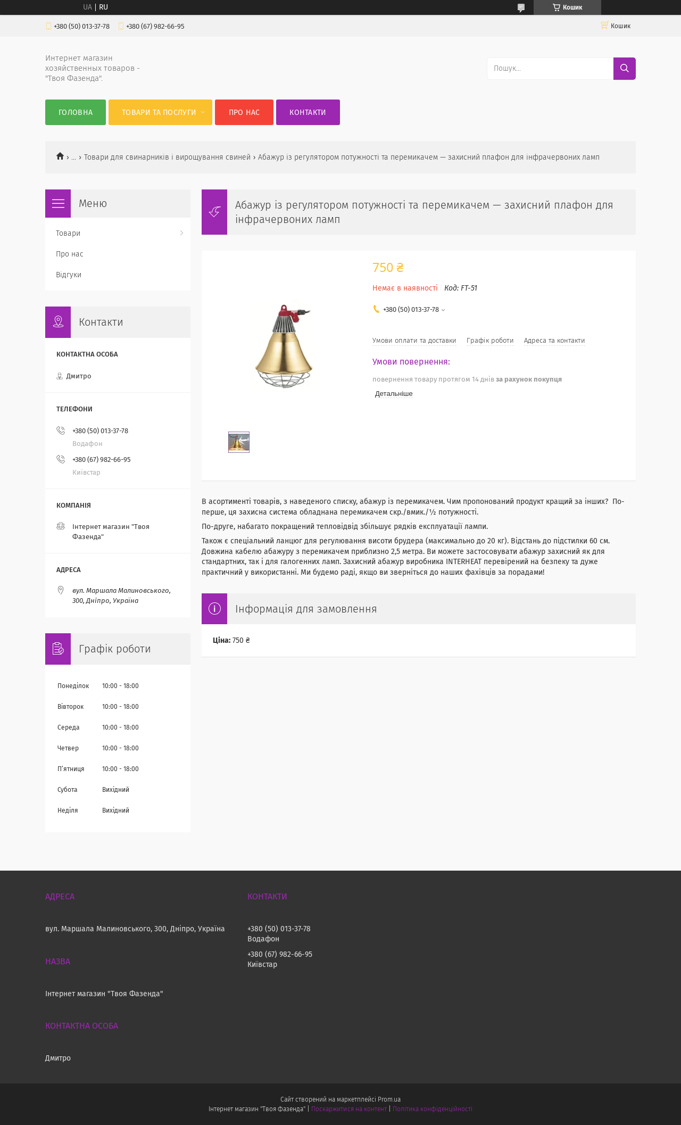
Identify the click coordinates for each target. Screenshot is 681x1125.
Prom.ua (389, 1099)
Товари (68, 233)
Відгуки (68, 274)
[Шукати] (624, 68)
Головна (76, 112)
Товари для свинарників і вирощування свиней (167, 157)
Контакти (307, 112)
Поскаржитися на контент (348, 1109)
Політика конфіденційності (432, 1109)
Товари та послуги (159, 112)
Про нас (244, 112)
